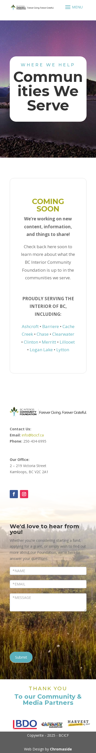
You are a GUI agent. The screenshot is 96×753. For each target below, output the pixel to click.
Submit (21, 657)
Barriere (50, 326)
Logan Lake (41, 350)
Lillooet (67, 342)
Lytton (62, 350)
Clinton (31, 342)
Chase (43, 334)
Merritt (49, 342)
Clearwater (63, 334)
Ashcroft (30, 326)
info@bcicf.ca (33, 435)
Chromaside (61, 749)
